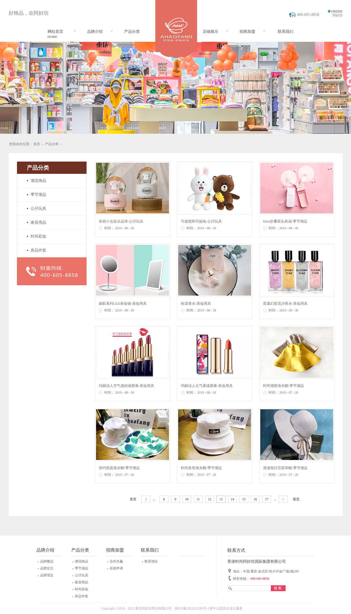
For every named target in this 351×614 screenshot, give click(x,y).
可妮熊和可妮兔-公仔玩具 (201, 221)
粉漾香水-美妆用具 (196, 303)
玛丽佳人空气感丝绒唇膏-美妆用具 (126, 386)
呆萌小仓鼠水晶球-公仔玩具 (121, 221)
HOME (52, 37)
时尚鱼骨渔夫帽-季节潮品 (201, 468)
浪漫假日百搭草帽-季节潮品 (285, 468)
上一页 (146, 499)
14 (232, 499)
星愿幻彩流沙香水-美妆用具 (285, 303)
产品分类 (51, 144)
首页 (133, 499)
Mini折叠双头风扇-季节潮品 (285, 221)
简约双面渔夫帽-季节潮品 (119, 468)
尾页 (296, 499)
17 (266, 499)
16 (255, 499)
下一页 (283, 499)
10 (186, 499)
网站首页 (55, 32)
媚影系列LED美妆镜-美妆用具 (123, 303)
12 (209, 499)
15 (244, 499)
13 (221, 499)
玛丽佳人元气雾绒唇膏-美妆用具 (207, 386)
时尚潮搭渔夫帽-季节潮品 (283, 386)
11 (198, 499)
